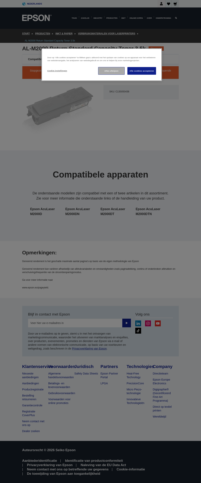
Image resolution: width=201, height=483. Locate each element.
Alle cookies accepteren (142, 71)
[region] (101, 64)
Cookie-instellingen (57, 71)
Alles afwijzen (111, 71)
